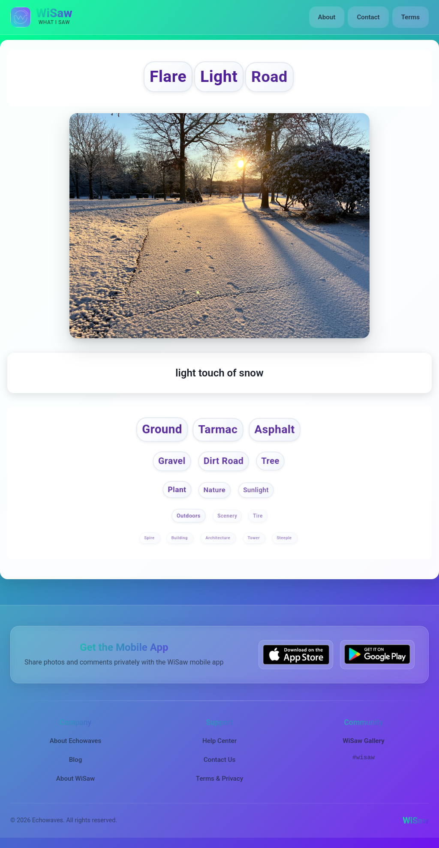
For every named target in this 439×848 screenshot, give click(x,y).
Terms (410, 17)
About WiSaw (75, 778)
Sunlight (256, 490)
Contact (368, 17)
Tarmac (218, 429)
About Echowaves (76, 741)
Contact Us (220, 760)
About (327, 17)
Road (269, 77)
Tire (258, 516)
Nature (214, 490)
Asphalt (274, 429)
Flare (168, 76)
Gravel (172, 460)
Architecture (218, 537)
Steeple (285, 537)
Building (180, 537)
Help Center (219, 741)
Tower (254, 537)
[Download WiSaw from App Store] (296, 654)
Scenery (227, 516)
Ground (162, 429)
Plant (177, 489)
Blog (75, 760)
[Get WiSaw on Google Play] (377, 654)
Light (219, 76)
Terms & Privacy (219, 778)
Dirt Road (224, 460)
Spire (150, 537)
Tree (270, 460)
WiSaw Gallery (363, 741)
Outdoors (189, 515)
